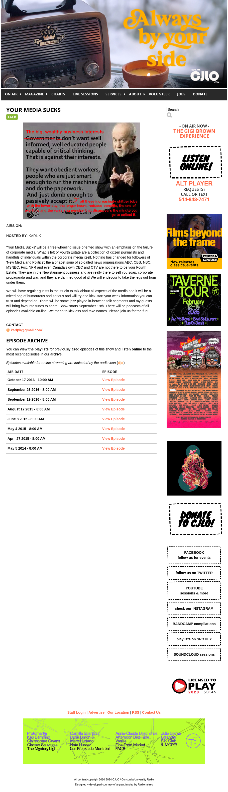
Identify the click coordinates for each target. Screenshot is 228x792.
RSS (135, 712)
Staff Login (76, 712)
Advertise (96, 712)
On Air (11, 94)
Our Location (118, 712)
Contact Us (151, 712)
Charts (58, 94)
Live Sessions (85, 94)
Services (113, 94)
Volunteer (159, 94)
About (135, 94)
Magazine (34, 94)
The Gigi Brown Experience (194, 134)
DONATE (200, 94)
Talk (12, 117)
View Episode (113, 380)
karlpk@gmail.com (26, 330)
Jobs (181, 94)
